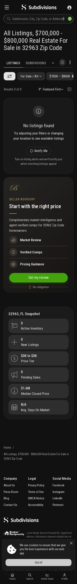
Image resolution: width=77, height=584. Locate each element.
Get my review (39, 277)
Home (7, 447)
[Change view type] (69, 89)
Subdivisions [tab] (36, 63)
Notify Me (38, 151)
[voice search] (63, 19)
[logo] (39, 7)
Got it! (38, 562)
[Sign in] (69, 8)
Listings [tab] (13, 63)
